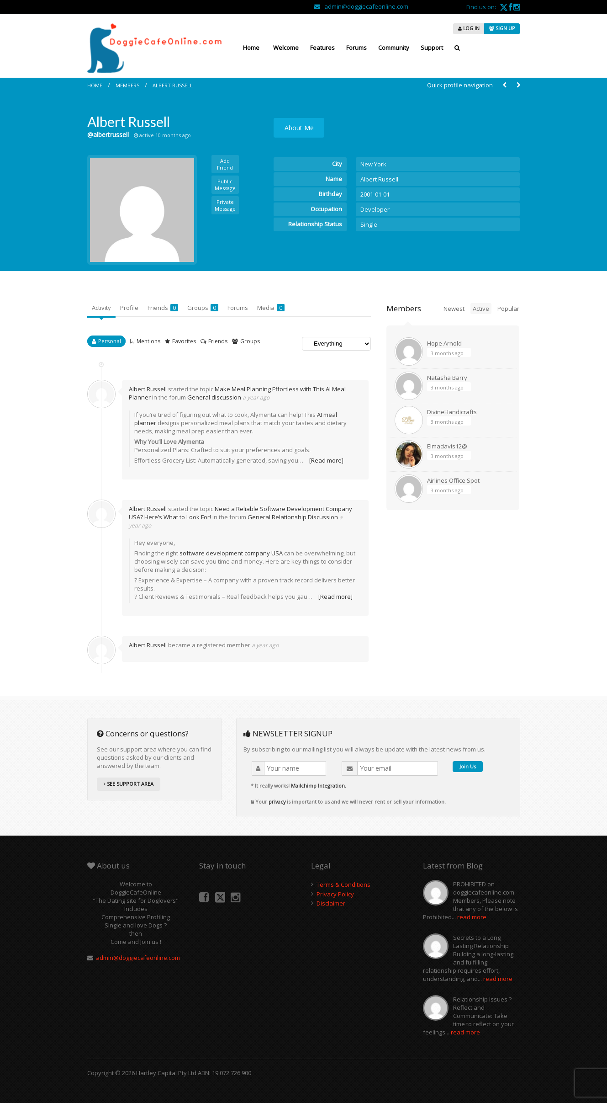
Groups (202, 308)
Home (251, 47)
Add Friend (225, 164)
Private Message (225, 205)
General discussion (214, 397)
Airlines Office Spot (453, 480)
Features (322, 47)
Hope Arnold (444, 343)
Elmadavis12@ (447, 446)
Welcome (286, 47)
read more (471, 917)
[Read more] (326, 460)
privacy (277, 801)
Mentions (148, 341)
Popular (508, 308)
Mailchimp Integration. (318, 785)
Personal (109, 341)
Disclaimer (331, 903)
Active (481, 308)
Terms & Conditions (343, 884)
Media (271, 308)
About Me (299, 127)
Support (432, 47)
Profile (129, 308)
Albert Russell (173, 85)
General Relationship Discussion (293, 517)
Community (393, 47)
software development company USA (231, 553)
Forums (356, 47)
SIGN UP (502, 28)
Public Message (225, 185)
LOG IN (469, 28)
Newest (453, 308)
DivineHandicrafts (452, 412)
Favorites (184, 341)
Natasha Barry (447, 377)
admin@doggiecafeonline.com (361, 6)
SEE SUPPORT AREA (128, 783)
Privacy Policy (335, 894)
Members (127, 85)
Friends (163, 308)
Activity (101, 308)
